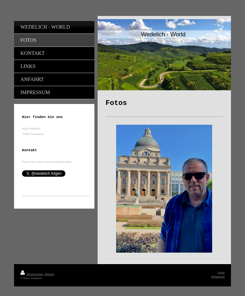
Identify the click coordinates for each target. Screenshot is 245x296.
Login (221, 272)
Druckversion (31, 274)
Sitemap (49, 274)
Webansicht (218, 276)
